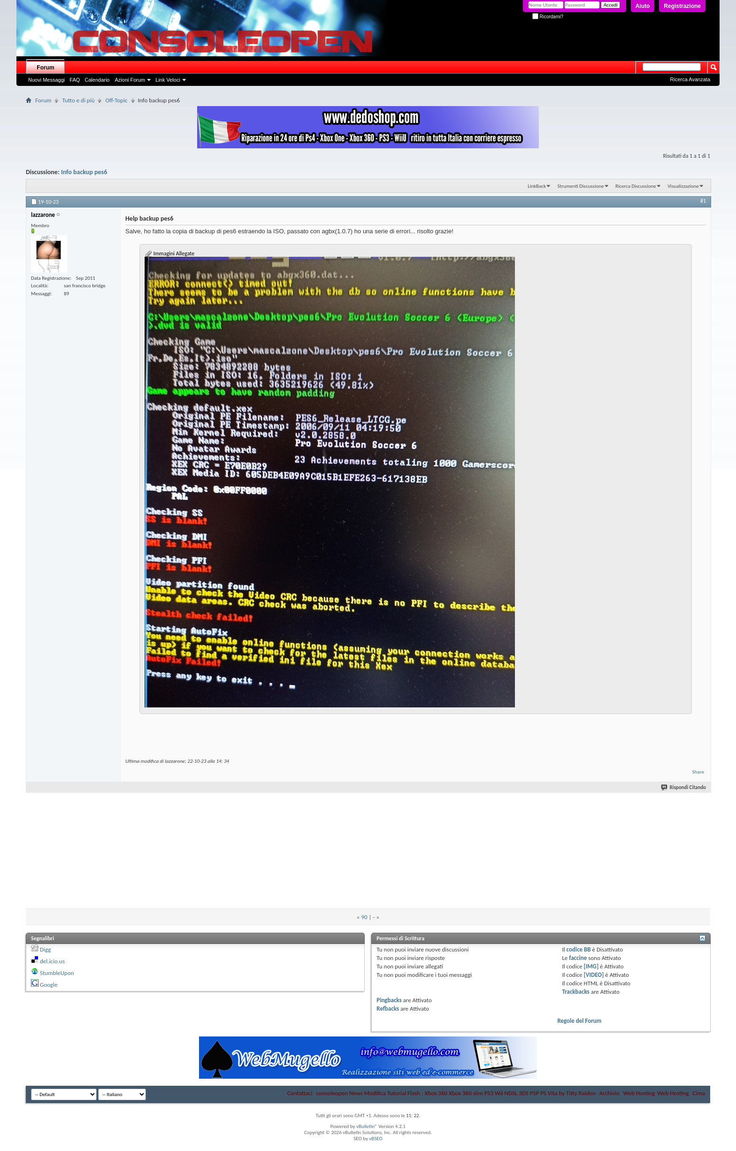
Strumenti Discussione (580, 186)
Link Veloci (167, 80)
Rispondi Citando (684, 787)
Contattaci (300, 1093)
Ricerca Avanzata (690, 79)
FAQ (74, 80)
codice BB (579, 949)
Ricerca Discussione (635, 186)
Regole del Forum (579, 1020)
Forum (45, 67)
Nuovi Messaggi (46, 80)
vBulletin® (366, 1126)
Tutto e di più (78, 100)
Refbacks (387, 1008)
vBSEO (376, 1139)
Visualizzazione (683, 186)
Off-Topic (116, 100)
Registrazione (682, 6)
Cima (698, 1093)
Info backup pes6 (84, 172)
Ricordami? (547, 16)
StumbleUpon (57, 972)
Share (698, 772)
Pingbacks (388, 1000)
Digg (45, 949)
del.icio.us (52, 961)
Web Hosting (639, 1093)
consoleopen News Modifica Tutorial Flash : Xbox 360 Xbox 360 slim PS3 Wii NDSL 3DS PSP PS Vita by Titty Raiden (455, 1093)
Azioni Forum (130, 80)
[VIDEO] (594, 974)
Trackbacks (575, 991)
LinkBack (537, 186)
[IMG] (591, 966)
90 (364, 917)
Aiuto (643, 6)
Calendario (96, 80)
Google (48, 984)
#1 (703, 201)
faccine (578, 957)
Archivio (609, 1093)
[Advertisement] (368, 819)
